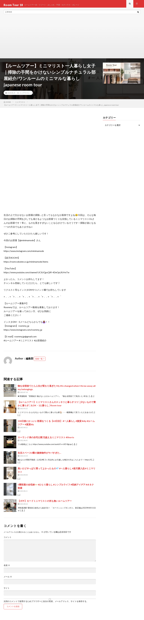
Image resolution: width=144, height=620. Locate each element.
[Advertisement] (72, 39)
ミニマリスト (25, 95)
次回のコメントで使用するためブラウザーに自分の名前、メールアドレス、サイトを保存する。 (46, 604)
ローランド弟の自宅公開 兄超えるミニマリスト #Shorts (46, 439)
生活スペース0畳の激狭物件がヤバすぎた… (39, 455)
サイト (7, 590)
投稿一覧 (39, 361)
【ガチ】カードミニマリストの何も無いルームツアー (45, 503)
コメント (8, 539)
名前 (7, 568)
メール (8, 579)
